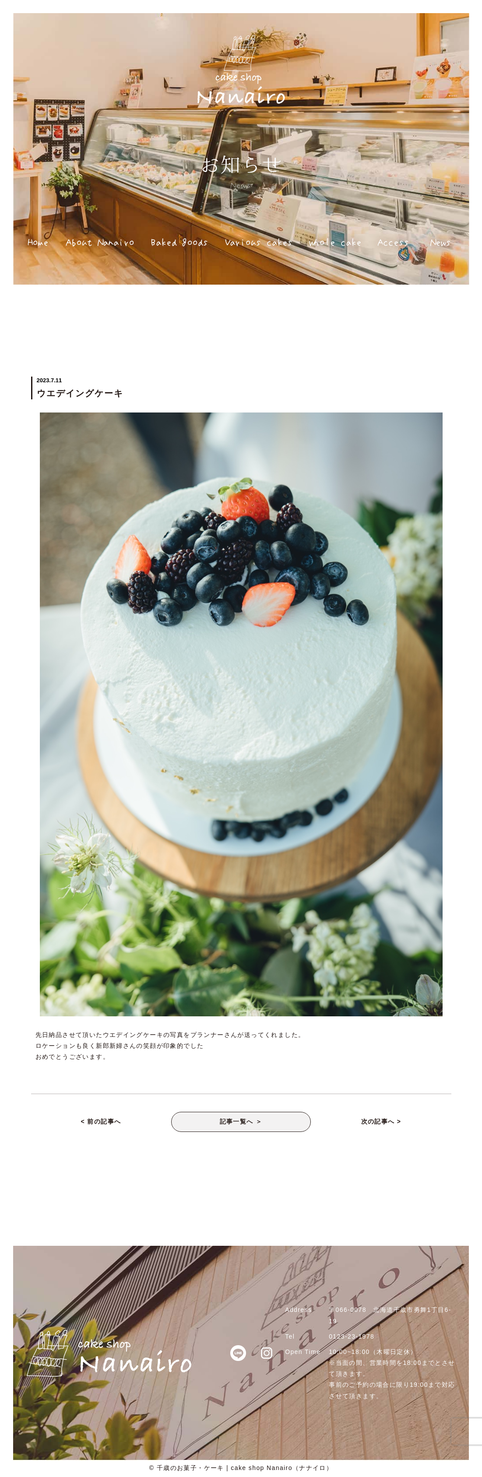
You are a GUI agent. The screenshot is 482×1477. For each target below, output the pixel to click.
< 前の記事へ (101, 1122)
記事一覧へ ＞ (241, 1122)
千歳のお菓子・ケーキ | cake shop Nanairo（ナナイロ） (245, 1469)
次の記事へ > (381, 1122)
